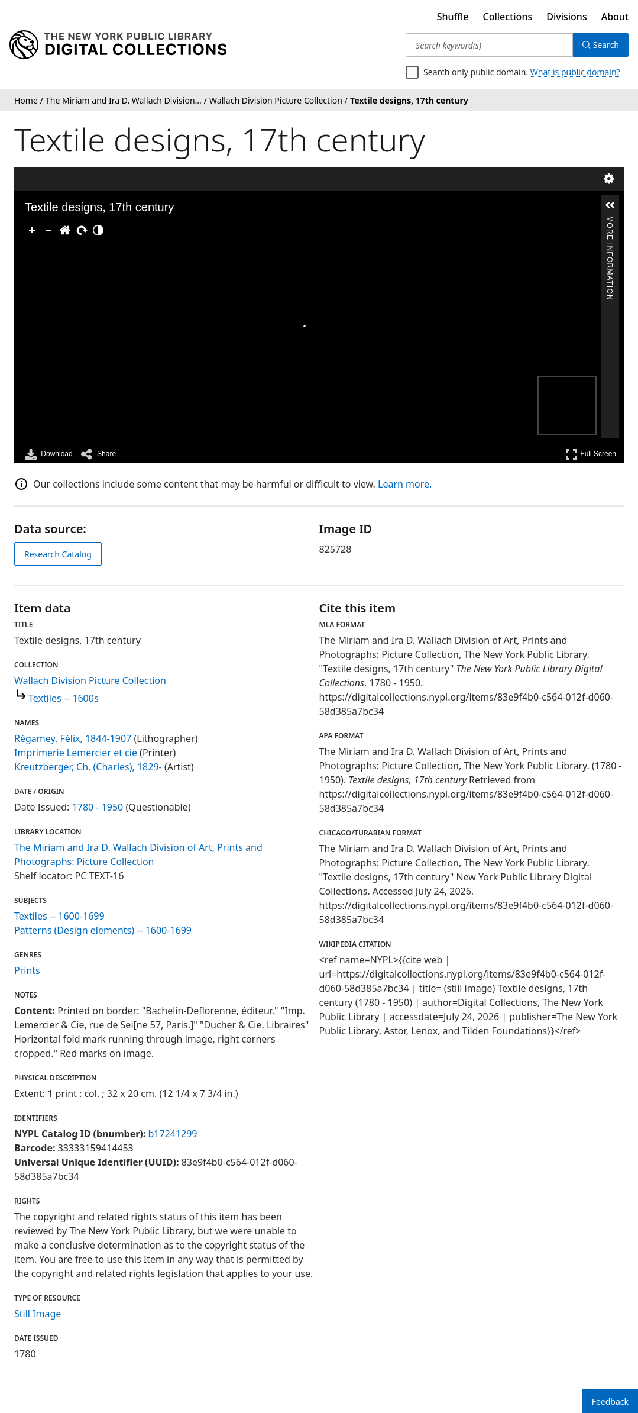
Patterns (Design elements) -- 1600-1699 (103, 930)
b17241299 (172, 1133)
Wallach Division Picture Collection (90, 680)
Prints (27, 970)
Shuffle (453, 16)
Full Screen (590, 454)
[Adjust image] (98, 230)
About (615, 16)
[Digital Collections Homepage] (117, 45)
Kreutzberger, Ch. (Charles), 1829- (88, 766)
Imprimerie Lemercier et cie (75, 752)
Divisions (566, 16)
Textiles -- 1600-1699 (59, 915)
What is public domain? (575, 72)
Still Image (37, 1313)
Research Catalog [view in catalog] (58, 554)
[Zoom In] (32, 230)
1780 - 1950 (98, 807)
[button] (610, 205)
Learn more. (405, 484)
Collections (508, 16)
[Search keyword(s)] (489, 45)
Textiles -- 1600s (63, 698)
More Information (609, 221)
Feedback (610, 1401)
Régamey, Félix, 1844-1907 (72, 738)
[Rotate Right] (81, 230)
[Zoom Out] (48, 230)
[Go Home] (65, 230)
